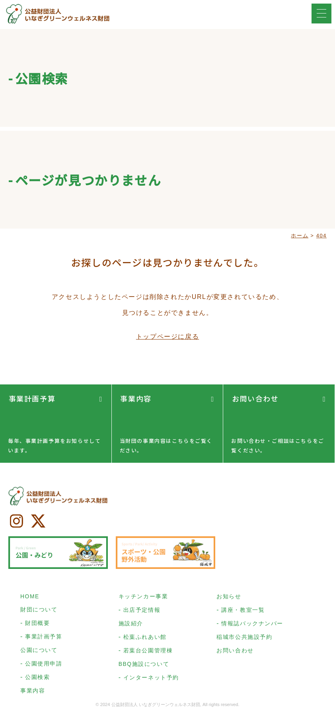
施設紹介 (131, 625)
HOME (29, 598)
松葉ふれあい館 (145, 638)
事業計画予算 (31, 398)
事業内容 (135, 398)
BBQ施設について (144, 665)
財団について (39, 611)
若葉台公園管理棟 (148, 652)
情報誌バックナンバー (252, 625)
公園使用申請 (43, 665)
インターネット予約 (151, 679)
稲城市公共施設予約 (244, 638)
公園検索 (37, 678)
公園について (39, 651)
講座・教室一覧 (243, 611)
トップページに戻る (167, 337)
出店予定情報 (142, 611)
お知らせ (228, 598)
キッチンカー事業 (143, 598)
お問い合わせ (254, 398)
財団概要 (37, 624)
